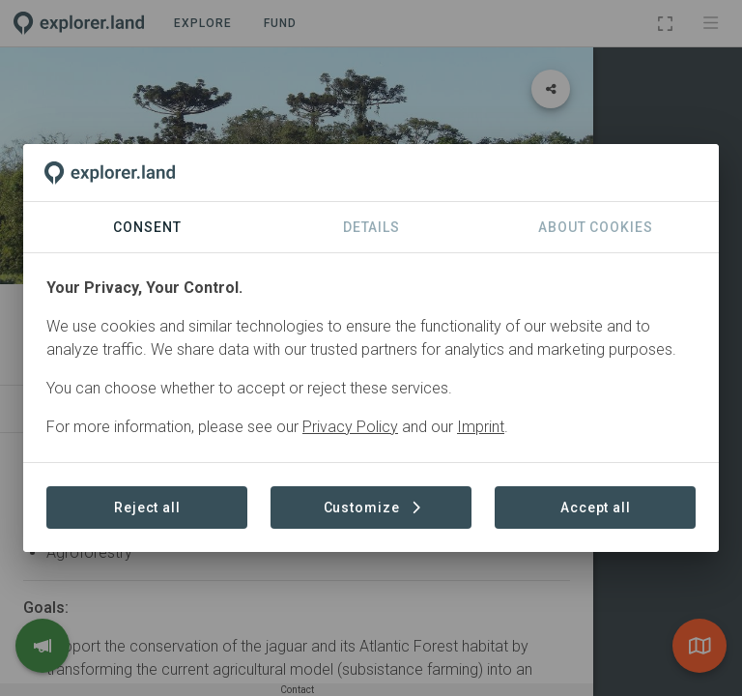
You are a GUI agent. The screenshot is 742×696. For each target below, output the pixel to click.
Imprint (480, 427)
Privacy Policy (350, 427)
